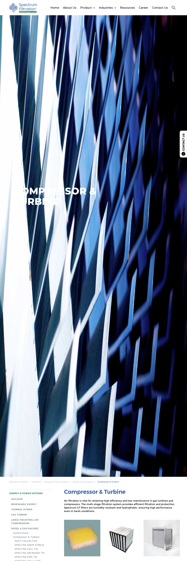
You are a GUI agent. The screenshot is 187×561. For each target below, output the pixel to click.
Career (143, 7)
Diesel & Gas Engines (83, 482)
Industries (106, 7)
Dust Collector (26, 541)
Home (54, 7)
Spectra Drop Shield (29, 545)
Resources (127, 7)
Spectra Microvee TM (29, 552)
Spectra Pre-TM (26, 556)
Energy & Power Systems (57, 482)
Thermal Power (21, 509)
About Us (69, 7)
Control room (20, 533)
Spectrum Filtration (18, 482)
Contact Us (160, 7)
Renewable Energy (24, 504)
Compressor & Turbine (108, 482)
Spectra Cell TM (26, 548)
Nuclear (17, 499)
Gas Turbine (19, 514)
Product (86, 7)
